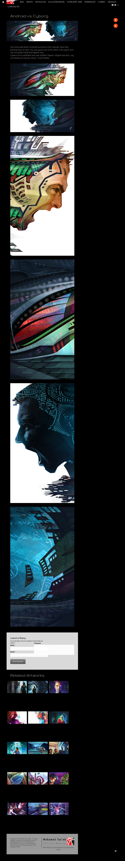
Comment (37, 643)
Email (12, 652)
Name (12, 645)
